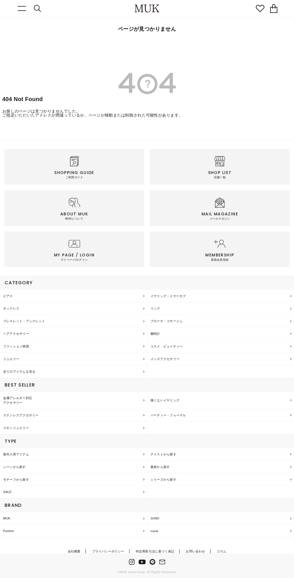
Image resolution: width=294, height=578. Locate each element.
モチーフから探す (16, 479)
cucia (154, 531)
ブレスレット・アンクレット (24, 321)
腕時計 (155, 333)
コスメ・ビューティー (166, 346)
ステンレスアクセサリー (20, 415)
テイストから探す (163, 454)
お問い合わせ (195, 551)
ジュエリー (11, 359)
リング (155, 308)
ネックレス (11, 308)
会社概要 (74, 551)
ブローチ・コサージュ (166, 321)
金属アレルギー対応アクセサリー (17, 400)
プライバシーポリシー (108, 551)
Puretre (8, 531)
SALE (7, 492)
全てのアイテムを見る (19, 371)
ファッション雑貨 (16, 346)
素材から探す (160, 467)
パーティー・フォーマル (168, 415)
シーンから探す (14, 467)
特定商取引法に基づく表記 (155, 551)
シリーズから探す (163, 479)
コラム (222, 551)
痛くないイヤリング (164, 400)
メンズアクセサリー (164, 359)
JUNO (154, 518)
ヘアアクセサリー (16, 333)
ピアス (8, 296)
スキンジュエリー (16, 428)
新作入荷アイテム (16, 454)
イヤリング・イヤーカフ (168, 296)
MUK (6, 518)
